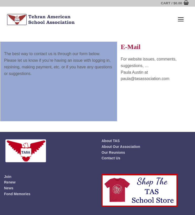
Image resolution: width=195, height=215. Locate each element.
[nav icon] (181, 19)
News (8, 188)
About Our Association (121, 147)
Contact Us (111, 158)
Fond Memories (17, 194)
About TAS (111, 141)
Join (7, 177)
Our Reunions (113, 152)
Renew (9, 182)
